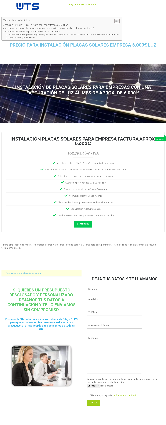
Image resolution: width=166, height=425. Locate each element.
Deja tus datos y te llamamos (22, 37)
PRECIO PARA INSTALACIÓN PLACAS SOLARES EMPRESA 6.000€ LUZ (36, 25)
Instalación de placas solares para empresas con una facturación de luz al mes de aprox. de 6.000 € (49, 28)
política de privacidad (124, 394)
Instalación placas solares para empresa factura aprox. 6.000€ (32, 31)
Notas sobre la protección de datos (23, 272)
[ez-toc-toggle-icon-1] (115, 20)
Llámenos (83, 224)
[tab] (41, 272)
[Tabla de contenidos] (117, 21)
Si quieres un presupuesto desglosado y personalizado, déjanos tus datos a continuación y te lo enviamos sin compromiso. (64, 34)
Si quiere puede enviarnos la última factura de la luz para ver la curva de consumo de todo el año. (122, 381)
